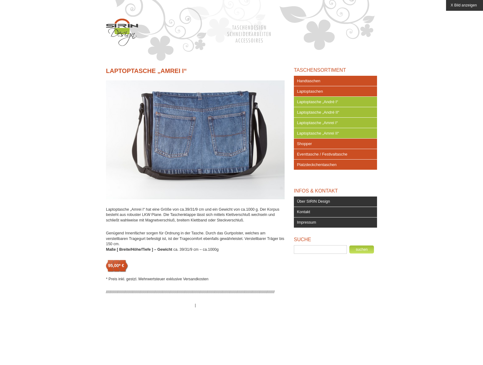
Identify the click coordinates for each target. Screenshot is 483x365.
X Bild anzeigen (464, 5)
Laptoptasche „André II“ (318, 112)
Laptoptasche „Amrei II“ (318, 133)
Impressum (306, 222)
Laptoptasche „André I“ (317, 101)
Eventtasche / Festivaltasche (322, 154)
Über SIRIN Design (313, 201)
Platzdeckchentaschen (317, 164)
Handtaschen (308, 81)
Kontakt (303, 212)
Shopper (304, 143)
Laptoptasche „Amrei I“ (146, 70)
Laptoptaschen (310, 91)
